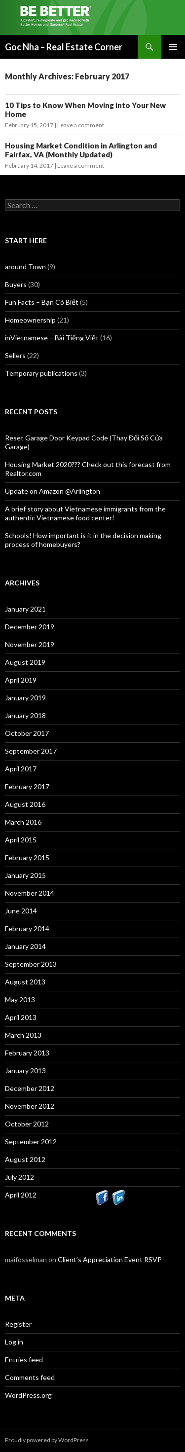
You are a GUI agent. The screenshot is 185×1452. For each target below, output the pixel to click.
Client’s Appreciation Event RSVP (110, 1259)
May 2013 (20, 999)
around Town (25, 266)
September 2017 (31, 751)
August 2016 (25, 804)
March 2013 (23, 1035)
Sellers (15, 355)
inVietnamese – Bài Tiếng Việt (52, 337)
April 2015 (21, 839)
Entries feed (24, 1359)
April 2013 (21, 1017)
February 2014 (27, 928)
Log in (14, 1342)
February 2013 (27, 1053)
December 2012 (29, 1088)
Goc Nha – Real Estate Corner (63, 46)
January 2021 (25, 609)
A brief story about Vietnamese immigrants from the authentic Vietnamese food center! (85, 513)
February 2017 (27, 786)
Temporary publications (41, 373)
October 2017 (27, 733)
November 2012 (29, 1106)
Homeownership (30, 320)
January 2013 (25, 1070)
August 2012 (25, 1159)
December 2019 (29, 626)
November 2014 (29, 893)
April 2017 (21, 768)
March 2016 (23, 822)
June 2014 (21, 911)
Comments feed (30, 1377)
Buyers (16, 284)
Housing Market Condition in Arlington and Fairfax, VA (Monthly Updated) (81, 150)
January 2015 (25, 875)
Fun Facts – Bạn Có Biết (41, 302)
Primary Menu (173, 47)
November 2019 (29, 644)
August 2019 (25, 662)
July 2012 (19, 1177)
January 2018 (25, 715)
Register (18, 1324)
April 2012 (21, 1195)
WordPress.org (28, 1395)
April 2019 (21, 680)
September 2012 (31, 1141)
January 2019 (25, 697)
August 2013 (25, 982)
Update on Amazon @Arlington (52, 491)
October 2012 (27, 1124)
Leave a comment (80, 125)
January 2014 (25, 946)
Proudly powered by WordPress (47, 1440)
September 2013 (31, 964)
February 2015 (27, 857)
